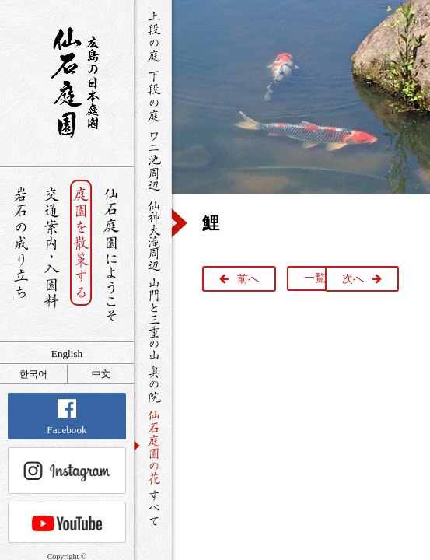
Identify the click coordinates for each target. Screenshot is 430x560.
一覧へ (320, 278)
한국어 (33, 374)
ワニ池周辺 (152, 160)
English (66, 353)
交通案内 (51, 255)
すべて (152, 507)
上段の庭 (152, 36)
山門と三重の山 (152, 318)
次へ (353, 279)
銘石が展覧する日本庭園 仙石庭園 (67, 82)
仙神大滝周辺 (152, 235)
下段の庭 (152, 95)
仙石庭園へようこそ (111, 255)
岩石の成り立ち (20, 255)
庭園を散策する (81, 255)
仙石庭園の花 (152, 446)
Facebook (66, 417)
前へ (248, 279)
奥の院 (152, 383)
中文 (101, 374)
